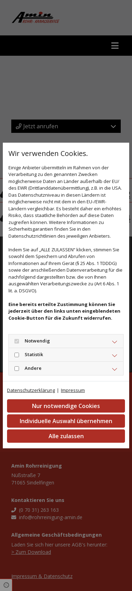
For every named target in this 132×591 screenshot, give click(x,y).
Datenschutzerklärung (31, 390)
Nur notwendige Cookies (66, 406)
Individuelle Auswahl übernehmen (66, 421)
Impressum (73, 390)
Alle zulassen (66, 436)
